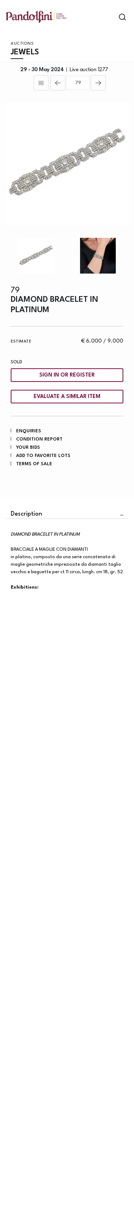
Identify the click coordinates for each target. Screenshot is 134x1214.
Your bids (28, 447)
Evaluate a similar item (67, 396)
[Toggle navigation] (110, 17)
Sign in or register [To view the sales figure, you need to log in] (67, 375)
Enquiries (28, 431)
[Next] (98, 82)
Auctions (22, 44)
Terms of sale (34, 464)
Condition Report (39, 439)
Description (26, 514)
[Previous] (57, 82)
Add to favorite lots (43, 455)
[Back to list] (41, 82)
